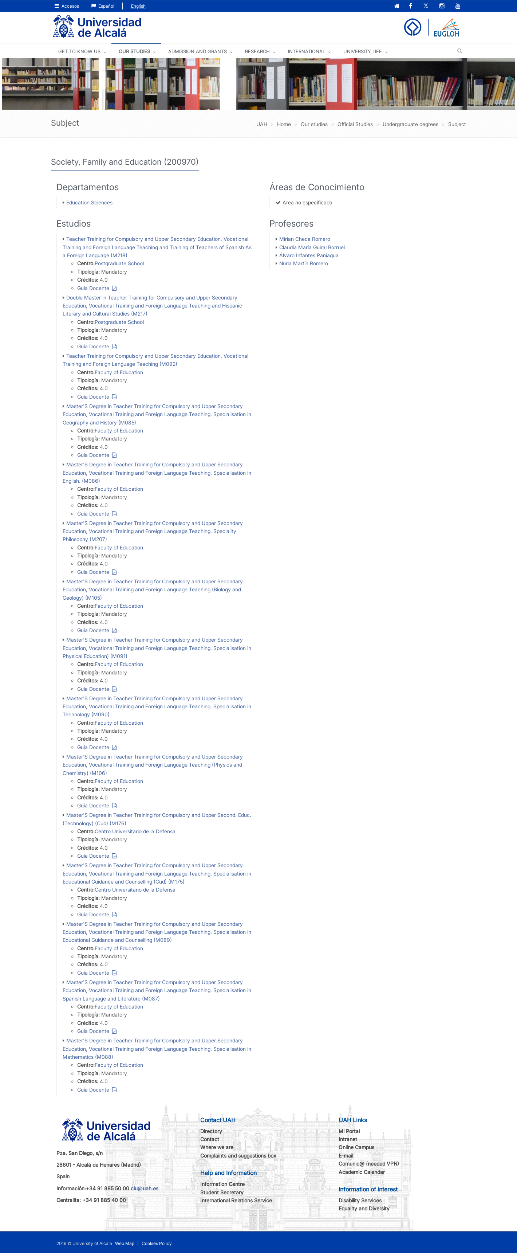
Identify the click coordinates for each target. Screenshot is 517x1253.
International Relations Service (236, 1200)
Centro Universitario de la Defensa (135, 831)
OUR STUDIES (134, 51)
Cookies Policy (157, 1243)
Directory (211, 1131)
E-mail (346, 1155)
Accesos (67, 6)
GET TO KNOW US (79, 51)
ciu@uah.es (144, 1188)
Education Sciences (89, 202)
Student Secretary (222, 1192)
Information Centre (222, 1184)
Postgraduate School (119, 263)
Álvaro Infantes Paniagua (309, 255)
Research (257, 51)
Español (102, 6)
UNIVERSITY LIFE (362, 51)
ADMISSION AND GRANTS (197, 51)
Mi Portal (349, 1131)
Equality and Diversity (364, 1208)
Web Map (124, 1243)
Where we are (216, 1147)
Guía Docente (97, 288)
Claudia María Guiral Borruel (312, 247)
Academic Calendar (362, 1172)
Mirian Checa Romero (304, 239)
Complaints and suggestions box (238, 1155)
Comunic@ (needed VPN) (369, 1163)
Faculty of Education (119, 372)
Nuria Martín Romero (303, 263)
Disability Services (360, 1200)
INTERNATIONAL (306, 51)
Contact (209, 1139)
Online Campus (356, 1147)
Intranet (348, 1139)
